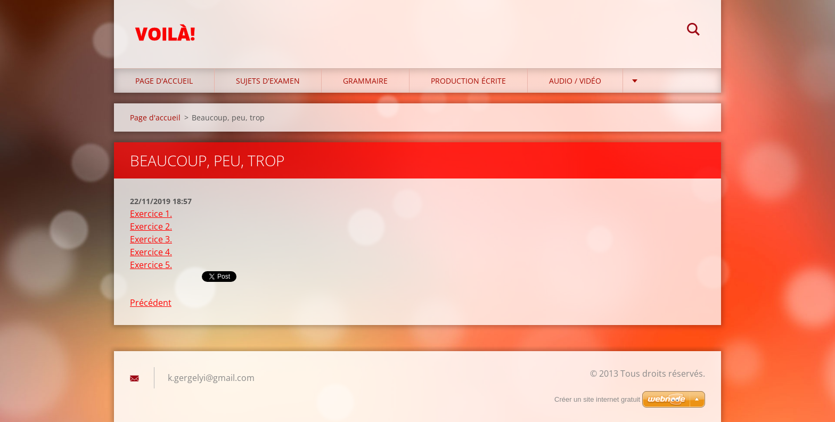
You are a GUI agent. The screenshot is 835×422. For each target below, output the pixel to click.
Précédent (150, 303)
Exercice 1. (151, 214)
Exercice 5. (151, 265)
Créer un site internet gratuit (597, 399)
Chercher (693, 30)
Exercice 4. (151, 252)
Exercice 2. (151, 226)
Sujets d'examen (268, 81)
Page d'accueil (164, 81)
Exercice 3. (151, 239)
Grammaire (365, 81)
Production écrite (468, 81)
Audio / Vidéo (575, 81)
